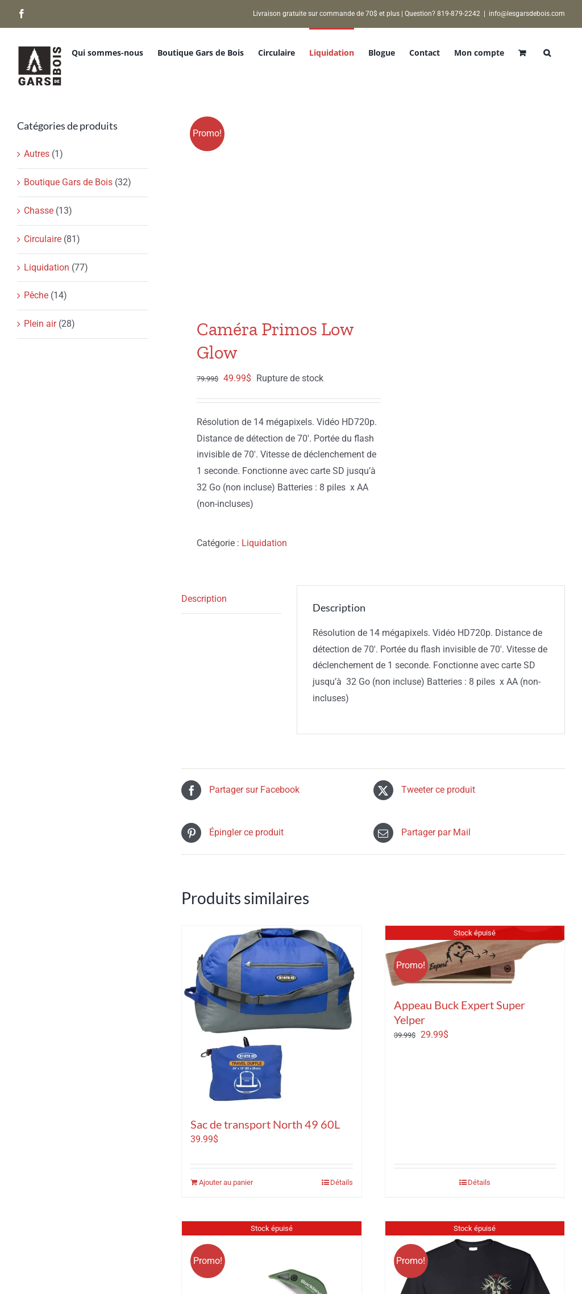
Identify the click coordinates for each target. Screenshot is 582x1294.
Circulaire (42, 239)
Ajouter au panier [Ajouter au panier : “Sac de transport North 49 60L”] (226, 1182)
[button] (547, 52)
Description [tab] (204, 598)
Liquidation (264, 543)
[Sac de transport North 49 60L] (271, 1015)
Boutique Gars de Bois (68, 182)
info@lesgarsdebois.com (527, 14)
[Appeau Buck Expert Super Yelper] (474, 955)
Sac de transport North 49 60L (265, 1124)
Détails (341, 1182)
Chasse (38, 210)
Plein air (40, 323)
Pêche (36, 295)
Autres (36, 153)
